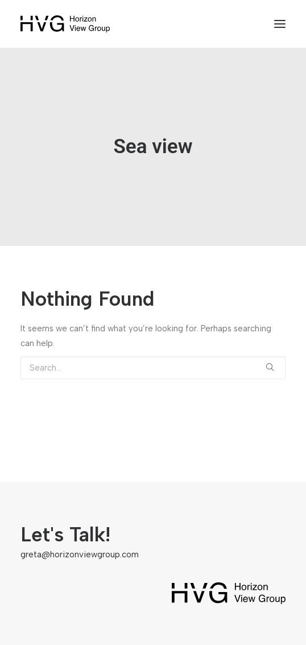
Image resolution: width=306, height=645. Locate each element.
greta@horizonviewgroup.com (79, 554)
